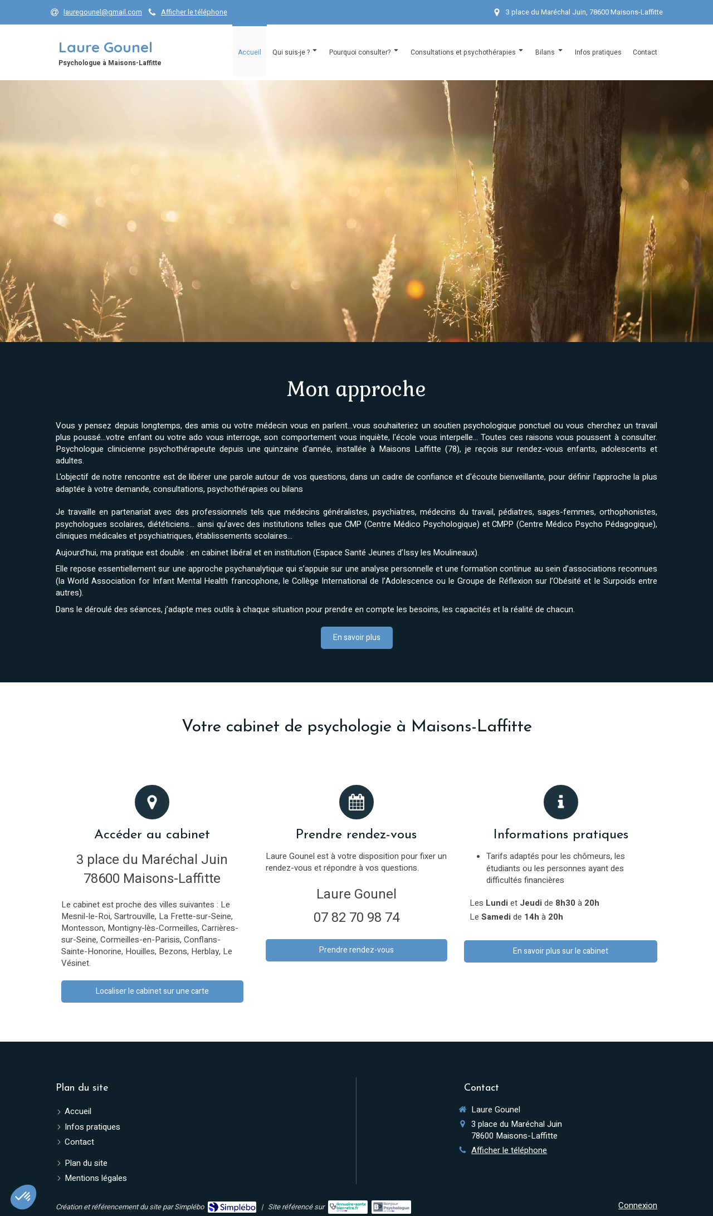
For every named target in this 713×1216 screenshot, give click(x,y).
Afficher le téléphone (194, 12)
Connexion (637, 1205)
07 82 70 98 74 (356, 917)
